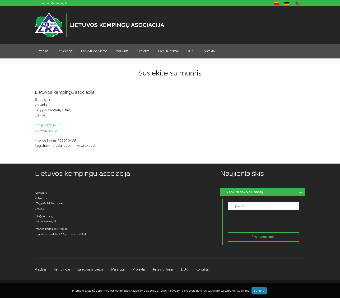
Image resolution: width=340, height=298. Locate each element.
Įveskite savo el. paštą (244, 192)
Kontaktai (208, 51)
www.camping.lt (47, 130)
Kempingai (65, 51)
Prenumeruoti (263, 237)
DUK (190, 51)
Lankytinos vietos (94, 51)
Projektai (143, 51)
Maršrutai (122, 51)
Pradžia (43, 51)
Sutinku (259, 290)
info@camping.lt (57, 3)
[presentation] (260, 222)
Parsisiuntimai (168, 51)
